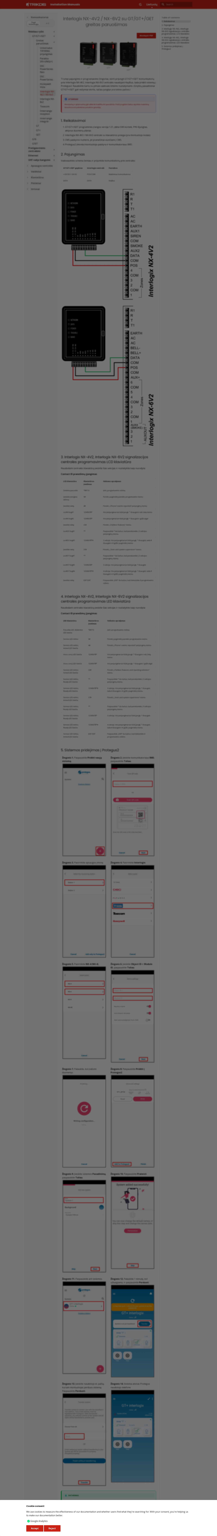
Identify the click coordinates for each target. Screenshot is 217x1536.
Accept (35, 1528)
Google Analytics (39, 1521)
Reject (52, 1528)
